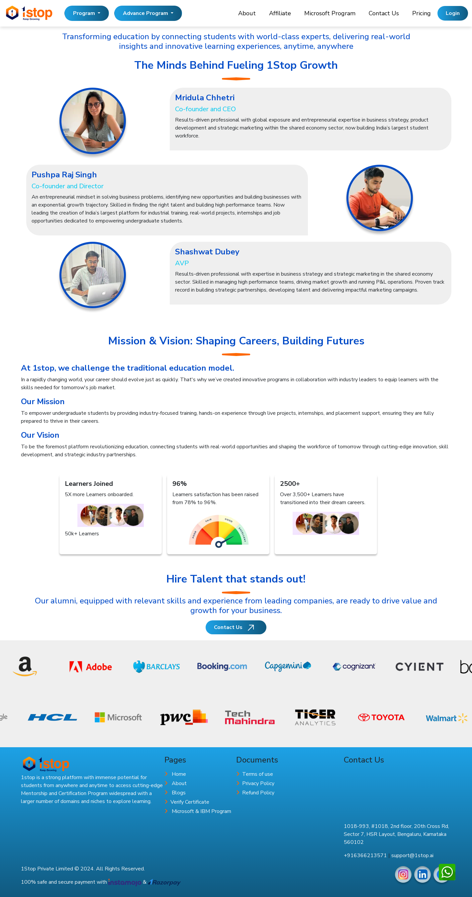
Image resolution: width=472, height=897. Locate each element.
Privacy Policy (258, 783)
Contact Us (384, 13)
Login (453, 13)
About (247, 13)
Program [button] (84, 13)
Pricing (421, 13)
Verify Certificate (189, 802)
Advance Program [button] (146, 13)
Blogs (179, 792)
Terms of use (257, 774)
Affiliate (280, 13)
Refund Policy (258, 792)
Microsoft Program (329, 13)
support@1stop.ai (412, 855)
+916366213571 (365, 855)
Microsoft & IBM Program (201, 811)
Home (179, 774)
